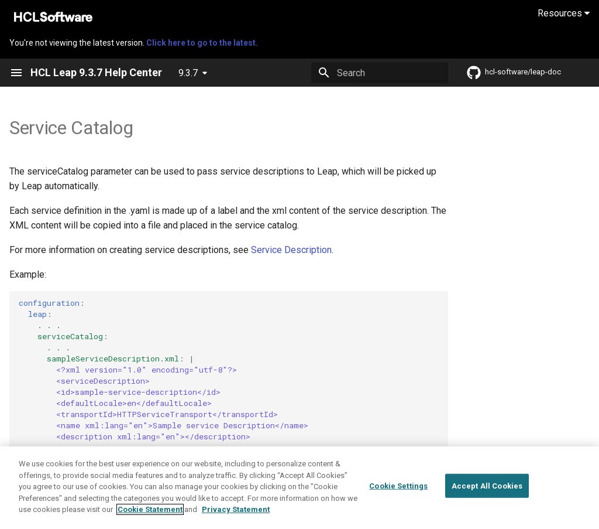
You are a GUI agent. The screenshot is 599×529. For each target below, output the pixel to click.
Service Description (291, 249)
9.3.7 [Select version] (188, 73)
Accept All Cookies (487, 487)
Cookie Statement (150, 511)
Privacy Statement (236, 511)
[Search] (379, 72)
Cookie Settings (398, 487)
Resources (564, 13)
